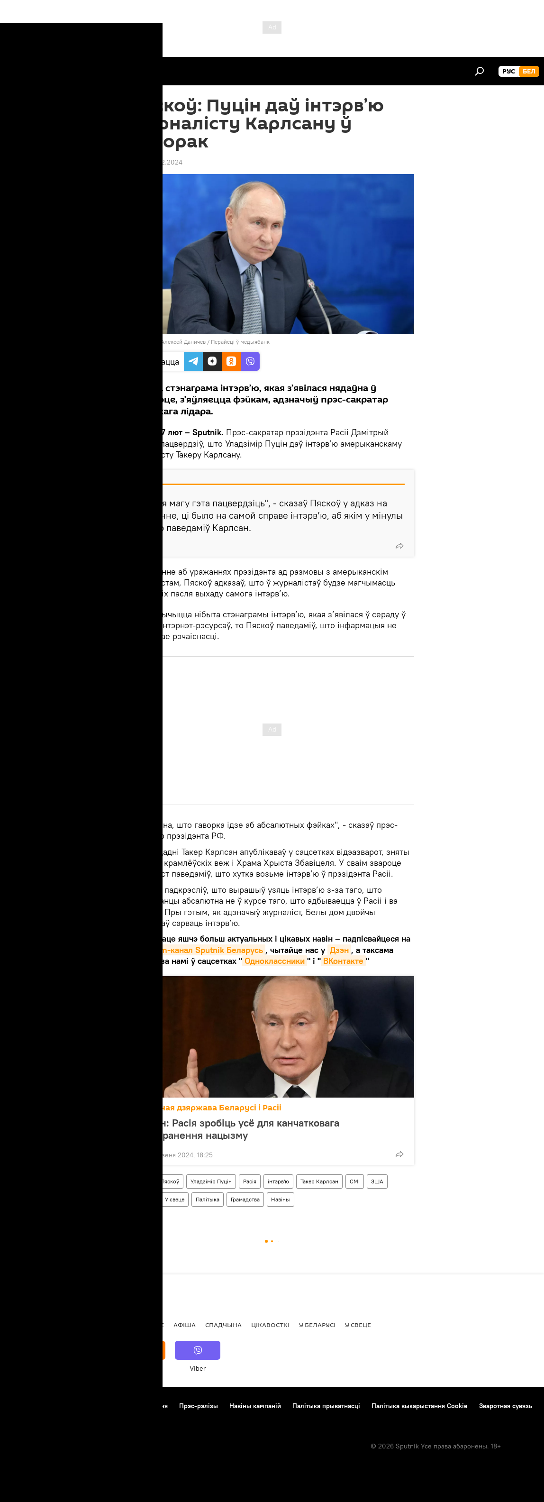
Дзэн (339, 949)
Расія (249, 1181)
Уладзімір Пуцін (211, 1181)
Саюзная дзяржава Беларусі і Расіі (210, 1108)
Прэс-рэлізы (198, 1405)
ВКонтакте (343, 960)
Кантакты (71, 1405)
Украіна (144, 1199)
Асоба (100, 1324)
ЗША (377, 1181)
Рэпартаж (62, 1324)
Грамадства (245, 1199)
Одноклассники (275, 960)
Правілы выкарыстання (132, 1405)
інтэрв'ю (278, 1181)
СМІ (355, 1181)
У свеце (174, 1199)
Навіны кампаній (255, 1405)
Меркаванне (142, 1324)
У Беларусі (317, 1324)
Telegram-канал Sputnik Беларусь (197, 949)
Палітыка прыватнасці (326, 1405)
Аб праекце (27, 1405)
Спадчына (223, 1324)
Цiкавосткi (270, 1324)
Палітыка (207, 1199)
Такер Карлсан (319, 1181)
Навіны (280, 1199)
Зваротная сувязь (505, 1405)
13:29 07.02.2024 (156, 162)
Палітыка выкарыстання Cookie (420, 1405)
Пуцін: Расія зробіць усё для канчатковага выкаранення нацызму (239, 1129)
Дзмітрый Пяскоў (156, 1181)
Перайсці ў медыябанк (240, 341)
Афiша (184, 1324)
